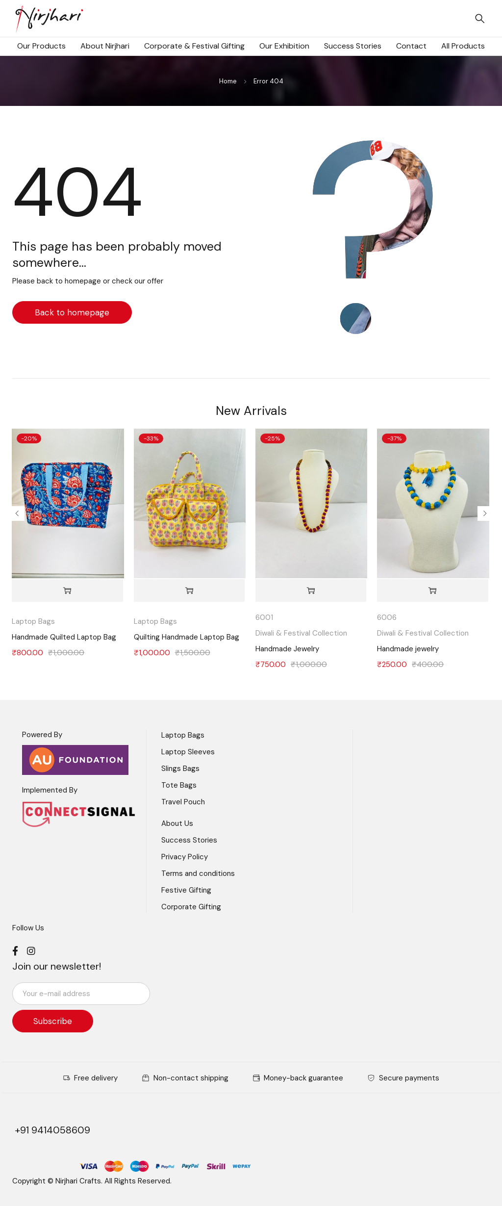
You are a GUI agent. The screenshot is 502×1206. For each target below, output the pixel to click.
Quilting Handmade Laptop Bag (186, 637)
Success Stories (189, 840)
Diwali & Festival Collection (301, 633)
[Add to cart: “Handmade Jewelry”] (310, 590)
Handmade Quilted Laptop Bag (64, 637)
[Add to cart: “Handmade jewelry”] (432, 590)
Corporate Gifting (191, 907)
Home (228, 81)
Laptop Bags (33, 621)
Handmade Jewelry (287, 649)
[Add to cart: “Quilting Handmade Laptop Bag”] (189, 590)
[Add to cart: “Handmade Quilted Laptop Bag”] (67, 590)
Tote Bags (179, 785)
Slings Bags (180, 768)
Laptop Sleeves (188, 752)
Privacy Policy (184, 857)
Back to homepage (72, 312)
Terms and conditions (198, 873)
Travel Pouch (183, 802)
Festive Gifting (186, 890)
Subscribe (53, 1021)
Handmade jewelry (408, 649)
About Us (177, 823)
